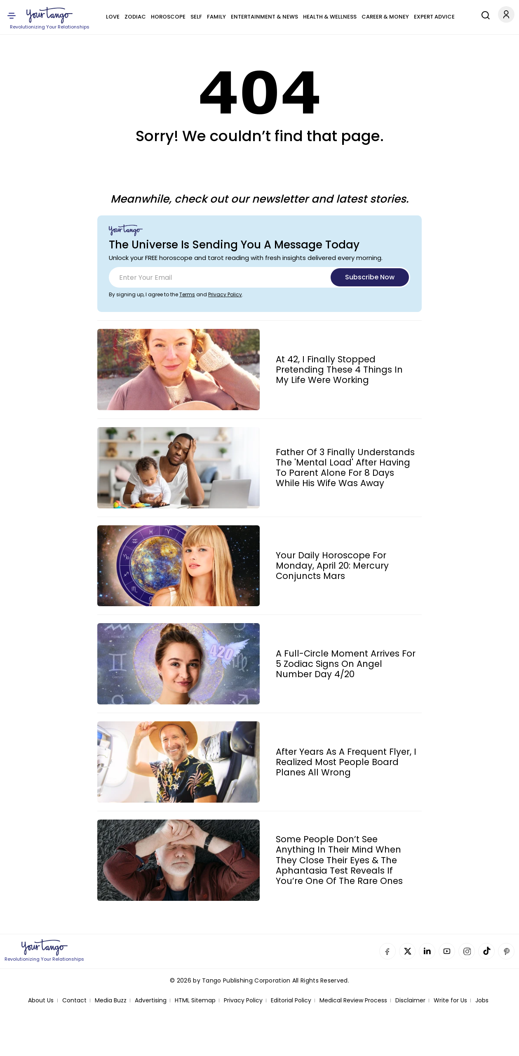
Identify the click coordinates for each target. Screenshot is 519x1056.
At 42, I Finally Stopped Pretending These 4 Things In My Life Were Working (339, 369)
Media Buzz (111, 1000)
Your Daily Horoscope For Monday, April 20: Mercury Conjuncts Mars (332, 565)
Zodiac (135, 17)
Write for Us (450, 1000)
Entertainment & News (264, 17)
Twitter (407, 951)
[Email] (259, 277)
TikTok (486, 951)
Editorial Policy (291, 1000)
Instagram (466, 951)
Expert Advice (434, 17)
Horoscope (168, 17)
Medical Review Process (353, 1000)
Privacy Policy (225, 294)
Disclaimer (410, 1000)
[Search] (484, 14)
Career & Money (385, 17)
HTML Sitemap (195, 1000)
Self (196, 17)
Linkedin (427, 951)
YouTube (447, 951)
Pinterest (506, 951)
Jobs (481, 1000)
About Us (41, 1000)
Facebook (387, 951)
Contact (74, 1000)
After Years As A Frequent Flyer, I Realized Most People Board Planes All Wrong (346, 762)
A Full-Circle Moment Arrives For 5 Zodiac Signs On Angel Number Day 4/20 (346, 664)
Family (216, 17)
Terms (187, 294)
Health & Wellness (330, 17)
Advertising (151, 1000)
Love (113, 17)
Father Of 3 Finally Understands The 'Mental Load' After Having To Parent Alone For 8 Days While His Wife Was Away (345, 468)
